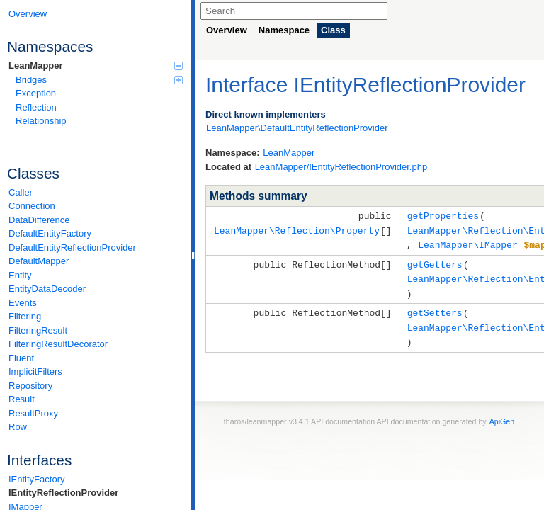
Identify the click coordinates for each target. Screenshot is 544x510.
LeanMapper (95, 65)
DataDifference (38, 220)
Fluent (21, 358)
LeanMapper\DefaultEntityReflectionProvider (297, 128)
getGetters (435, 262)
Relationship (41, 120)
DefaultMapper (38, 261)
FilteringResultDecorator (58, 344)
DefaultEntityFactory (49, 233)
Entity (20, 275)
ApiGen (502, 415)
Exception (36, 93)
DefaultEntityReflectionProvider (72, 247)
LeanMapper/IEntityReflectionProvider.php (341, 167)
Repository (30, 385)
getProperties (443, 215)
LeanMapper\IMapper (467, 243)
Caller (20, 192)
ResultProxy (33, 413)
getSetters (435, 308)
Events (22, 303)
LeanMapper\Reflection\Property (297, 229)
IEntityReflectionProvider (63, 492)
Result (21, 399)
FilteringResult (37, 330)
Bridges (99, 79)
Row (17, 426)
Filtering (24, 316)
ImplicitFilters (35, 371)
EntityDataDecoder (47, 288)
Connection (31, 205)
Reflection (36, 107)
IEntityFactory (36, 479)
